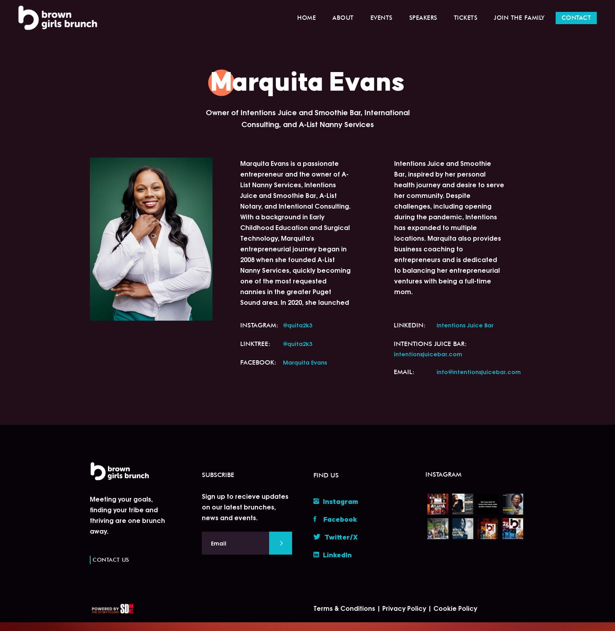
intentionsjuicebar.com (428, 354)
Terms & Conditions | (347, 608)
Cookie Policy (455, 608)
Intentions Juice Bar (465, 325)
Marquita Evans (305, 362)
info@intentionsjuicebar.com (479, 371)
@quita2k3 (297, 325)
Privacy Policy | (407, 608)
